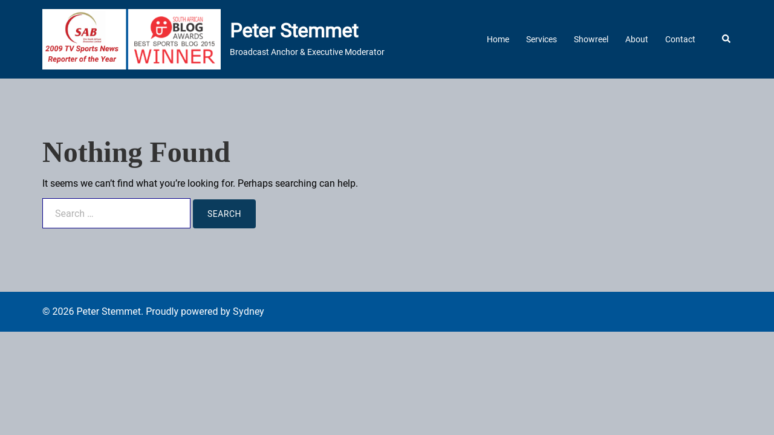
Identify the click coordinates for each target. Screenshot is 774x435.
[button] (727, 39)
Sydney (248, 311)
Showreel (591, 39)
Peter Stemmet (294, 30)
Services (541, 39)
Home (498, 39)
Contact (680, 39)
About (636, 39)
